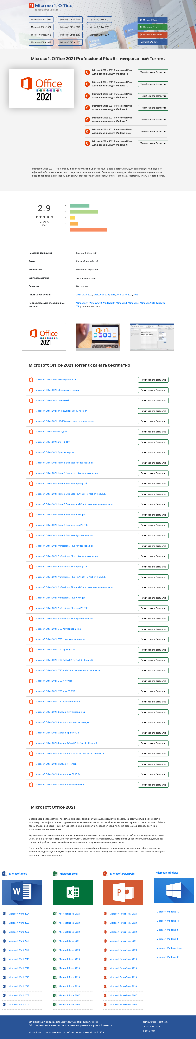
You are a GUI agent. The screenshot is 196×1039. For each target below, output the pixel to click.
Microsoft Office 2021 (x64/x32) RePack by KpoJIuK (61, 411)
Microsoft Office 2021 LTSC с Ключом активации (60, 639)
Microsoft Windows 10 (168, 912)
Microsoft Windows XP (168, 957)
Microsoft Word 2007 (18, 995)
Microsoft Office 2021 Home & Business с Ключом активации (67, 473)
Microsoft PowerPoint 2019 (123, 959)
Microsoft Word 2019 (18, 959)
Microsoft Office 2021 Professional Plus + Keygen (60, 598)
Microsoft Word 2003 (18, 1004)
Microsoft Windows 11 (168, 921)
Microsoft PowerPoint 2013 (123, 977)
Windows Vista (147, 303)
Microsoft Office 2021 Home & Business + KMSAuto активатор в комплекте (74, 504)
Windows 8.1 (109, 303)
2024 (78, 295)
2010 (124, 295)
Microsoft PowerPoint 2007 (123, 995)
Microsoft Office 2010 (99, 35)
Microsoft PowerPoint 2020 (123, 950)
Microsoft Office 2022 (99, 19)
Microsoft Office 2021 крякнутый (52, 400)
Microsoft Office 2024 (41, 19)
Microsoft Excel (148, 27)
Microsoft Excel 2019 (69, 959)
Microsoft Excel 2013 (69, 977)
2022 (90, 295)
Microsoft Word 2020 (18, 950)
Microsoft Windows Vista (169, 948)
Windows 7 (133, 303)
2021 (95, 295)
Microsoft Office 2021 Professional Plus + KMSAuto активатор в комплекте (74, 587)
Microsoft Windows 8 (167, 930)
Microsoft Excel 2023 (69, 923)
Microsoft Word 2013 (18, 977)
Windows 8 (121, 303)
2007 (130, 295)
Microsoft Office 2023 (70, 19)
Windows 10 (95, 303)
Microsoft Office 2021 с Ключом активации (58, 390)
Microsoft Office (50, 5)
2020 (101, 295)
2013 (118, 295)
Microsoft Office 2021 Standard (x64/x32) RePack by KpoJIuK (66, 743)
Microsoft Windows (149, 42)
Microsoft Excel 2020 (69, 950)
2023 (84, 295)
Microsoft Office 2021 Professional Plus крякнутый (62, 566)
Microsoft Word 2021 (18, 941)
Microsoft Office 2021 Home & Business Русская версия (64, 535)
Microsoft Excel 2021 (69, 941)
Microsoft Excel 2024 (69, 914)
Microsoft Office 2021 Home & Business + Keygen (60, 515)
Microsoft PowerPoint (151, 34)
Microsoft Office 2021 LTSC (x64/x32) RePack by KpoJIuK (64, 660)
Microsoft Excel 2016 (69, 968)
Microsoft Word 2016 (18, 968)
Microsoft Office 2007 (41, 42)
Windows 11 (82, 303)
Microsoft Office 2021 (41, 27)
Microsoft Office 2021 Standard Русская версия (60, 784)
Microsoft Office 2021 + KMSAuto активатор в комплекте (65, 421)
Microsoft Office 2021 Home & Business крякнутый (62, 483)
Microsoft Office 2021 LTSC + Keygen (54, 681)
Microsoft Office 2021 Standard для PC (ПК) (58, 774)
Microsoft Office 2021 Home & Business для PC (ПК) (62, 525)
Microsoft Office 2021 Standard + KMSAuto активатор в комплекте (70, 753)
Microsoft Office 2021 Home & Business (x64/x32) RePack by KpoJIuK (71, 494)
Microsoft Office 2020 (70, 27)
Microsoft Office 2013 (70, 35)
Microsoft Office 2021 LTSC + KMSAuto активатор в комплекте (68, 670)
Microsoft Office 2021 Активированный (56, 380)
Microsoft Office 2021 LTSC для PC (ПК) (56, 691)
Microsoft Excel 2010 (69, 986)
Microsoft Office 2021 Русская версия (55, 452)
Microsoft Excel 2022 (69, 932)
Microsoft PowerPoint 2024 (123, 914)
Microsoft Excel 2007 (69, 995)
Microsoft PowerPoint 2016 (123, 968)
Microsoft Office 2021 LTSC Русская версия (58, 701)
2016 (112, 295)
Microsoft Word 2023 (18, 923)
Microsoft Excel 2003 (69, 1004)
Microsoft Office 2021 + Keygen (51, 431)
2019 (107, 295)
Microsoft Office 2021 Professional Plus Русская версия (64, 618)
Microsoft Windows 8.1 (168, 939)
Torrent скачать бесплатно (153, 72)
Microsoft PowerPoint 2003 (123, 1004)
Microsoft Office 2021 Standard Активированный (61, 712)
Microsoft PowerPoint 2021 (123, 941)
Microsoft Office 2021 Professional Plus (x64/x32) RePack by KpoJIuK (71, 577)
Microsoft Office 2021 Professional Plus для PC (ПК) (62, 608)
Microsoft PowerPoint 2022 (123, 932)
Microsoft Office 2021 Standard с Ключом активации (62, 722)
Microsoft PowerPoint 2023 (123, 923)
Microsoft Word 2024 (18, 914)
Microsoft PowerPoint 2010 (123, 986)
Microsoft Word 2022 (18, 932)
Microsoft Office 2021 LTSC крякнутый (55, 649)
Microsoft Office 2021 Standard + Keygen (56, 764)
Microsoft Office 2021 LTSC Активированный (58, 629)
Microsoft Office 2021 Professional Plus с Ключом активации (67, 556)
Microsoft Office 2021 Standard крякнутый (57, 733)
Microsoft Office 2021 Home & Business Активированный (65, 463)
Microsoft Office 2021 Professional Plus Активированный (65, 546)
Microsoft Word (148, 20)
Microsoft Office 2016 (41, 35)
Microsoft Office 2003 (70, 42)
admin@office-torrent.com (155, 1022)
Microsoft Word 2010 (18, 986)
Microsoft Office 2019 (99, 27)
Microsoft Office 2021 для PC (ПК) (53, 442)
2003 (135, 295)
